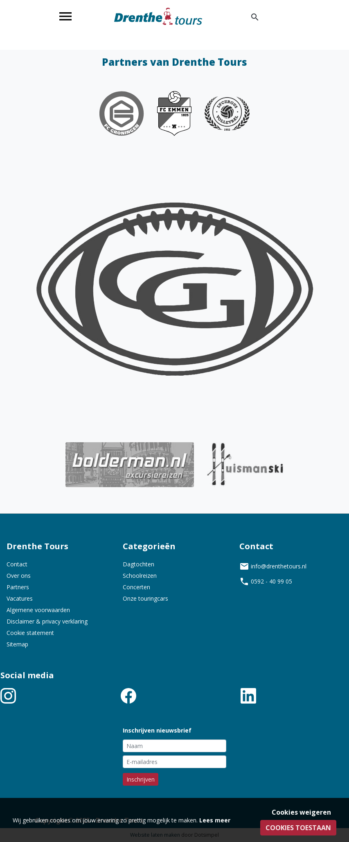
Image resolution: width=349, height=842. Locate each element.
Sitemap (17, 644)
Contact (17, 564)
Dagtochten (138, 564)
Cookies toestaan (298, 827)
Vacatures (20, 598)
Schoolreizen (140, 575)
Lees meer (214, 820)
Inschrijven (140, 779)
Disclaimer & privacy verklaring (47, 621)
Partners (18, 587)
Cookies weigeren (301, 812)
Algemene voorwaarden (38, 610)
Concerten (136, 587)
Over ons (19, 575)
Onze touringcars (145, 598)
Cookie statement (30, 633)
